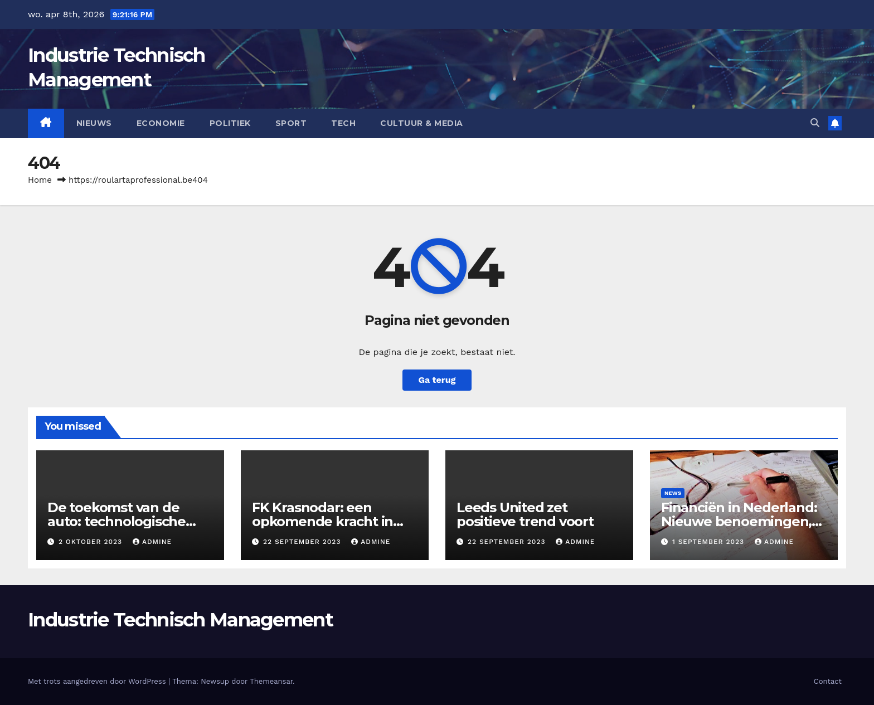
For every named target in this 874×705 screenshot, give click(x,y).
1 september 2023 (709, 542)
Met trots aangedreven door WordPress (98, 681)
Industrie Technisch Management (180, 619)
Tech (343, 123)
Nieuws (94, 123)
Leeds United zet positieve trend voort (525, 514)
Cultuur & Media (421, 123)
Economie (161, 123)
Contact (828, 681)
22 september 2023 (303, 542)
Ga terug (436, 380)
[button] (814, 123)
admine (152, 542)
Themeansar (271, 681)
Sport (291, 123)
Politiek (230, 123)
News (672, 493)
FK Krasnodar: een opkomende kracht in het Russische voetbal (324, 521)
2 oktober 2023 (92, 542)
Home (40, 180)
